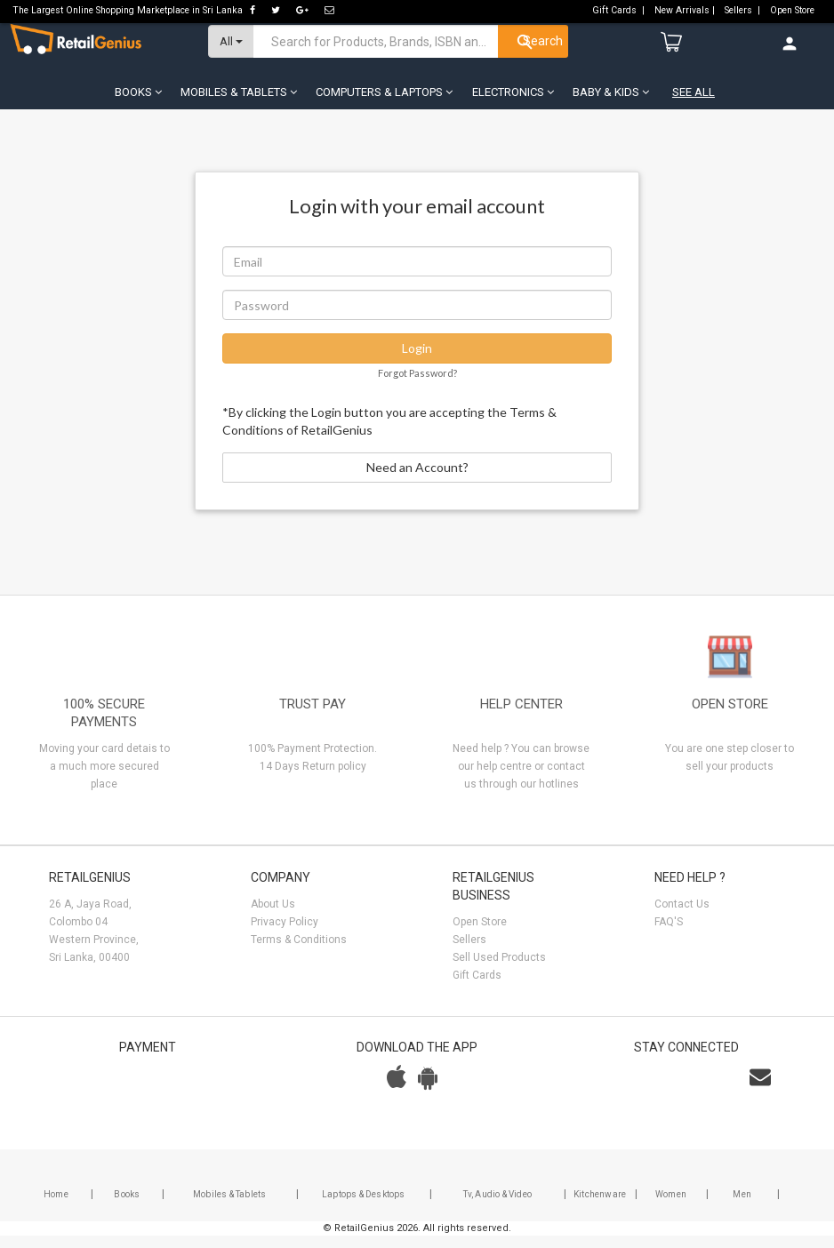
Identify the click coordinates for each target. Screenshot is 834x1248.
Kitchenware (599, 1207)
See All (693, 104)
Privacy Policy (284, 934)
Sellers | (744, 10)
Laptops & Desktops (363, 1207)
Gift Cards (477, 987)
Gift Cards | (619, 10)
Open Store (793, 10)
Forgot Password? (417, 385)
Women (670, 1207)
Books (127, 1207)
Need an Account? (417, 479)
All (231, 53)
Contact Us (682, 916)
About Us (273, 916)
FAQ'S (668, 934)
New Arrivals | (686, 10)
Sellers (469, 952)
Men (742, 1207)
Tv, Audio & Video (497, 1207)
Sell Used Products (499, 970)
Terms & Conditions (299, 952)
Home (56, 1207)
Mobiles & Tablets (229, 1207)
